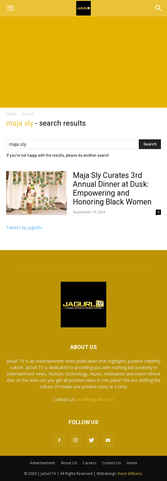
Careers (89, 462)
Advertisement (42, 462)
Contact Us (111, 462)
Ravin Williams (130, 473)
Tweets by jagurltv (24, 227)
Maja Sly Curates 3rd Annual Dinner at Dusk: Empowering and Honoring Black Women (112, 188)
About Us (69, 462)
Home (11, 114)
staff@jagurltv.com (95, 399)
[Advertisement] (83, 62)
